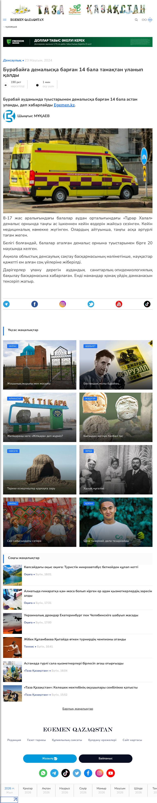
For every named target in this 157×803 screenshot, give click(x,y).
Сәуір (83, 790)
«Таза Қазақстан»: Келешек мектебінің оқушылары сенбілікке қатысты (81, 687)
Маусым (120, 790)
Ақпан (46, 790)
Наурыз (65, 790)
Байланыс (106, 758)
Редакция (14, 740)
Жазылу (50, 758)
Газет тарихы (36, 740)
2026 (9, 790)
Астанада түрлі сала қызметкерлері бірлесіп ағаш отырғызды (73, 663)
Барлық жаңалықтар (77, 709)
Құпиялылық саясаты (67, 740)
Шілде (138, 790)
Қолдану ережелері (102, 740)
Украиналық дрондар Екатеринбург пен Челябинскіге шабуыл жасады (81, 615)
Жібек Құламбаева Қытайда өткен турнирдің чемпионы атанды (75, 639)
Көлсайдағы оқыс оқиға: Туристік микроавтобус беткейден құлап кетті (81, 567)
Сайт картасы (132, 740)
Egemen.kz (64, 105)
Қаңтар (28, 790)
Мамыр (101, 790)
